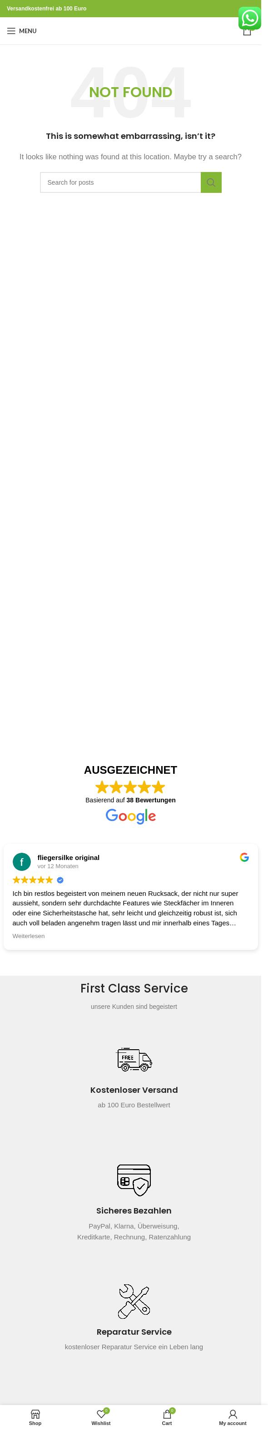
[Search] (131, 182)
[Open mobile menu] (21, 31)
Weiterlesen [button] (29, 936)
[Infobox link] (134, 1081)
